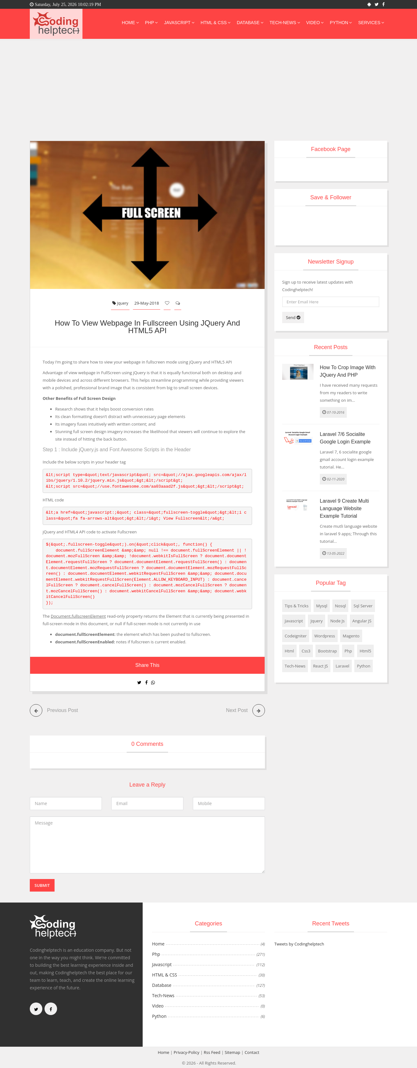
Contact (252, 1052)
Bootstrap (327, 651)
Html (289, 651)
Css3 (306, 651)
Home (130, 22)
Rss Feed (212, 1052)
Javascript (179, 22)
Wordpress (324, 636)
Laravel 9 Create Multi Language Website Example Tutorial (344, 508)
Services (371, 22)
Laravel (342, 666)
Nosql (340, 606)
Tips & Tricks (297, 606)
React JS (320, 666)
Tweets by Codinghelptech (299, 943)
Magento (351, 636)
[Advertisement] (208, 94)
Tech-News (285, 22)
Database (250, 22)
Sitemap (232, 1052)
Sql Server (363, 606)
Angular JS (362, 621)
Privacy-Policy (186, 1052)
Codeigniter (296, 636)
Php (151, 22)
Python (341, 22)
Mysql (321, 606)
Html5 (365, 651)
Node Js (337, 621)
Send (293, 317)
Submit (42, 885)
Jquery (120, 303)
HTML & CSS (216, 22)
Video (315, 22)
